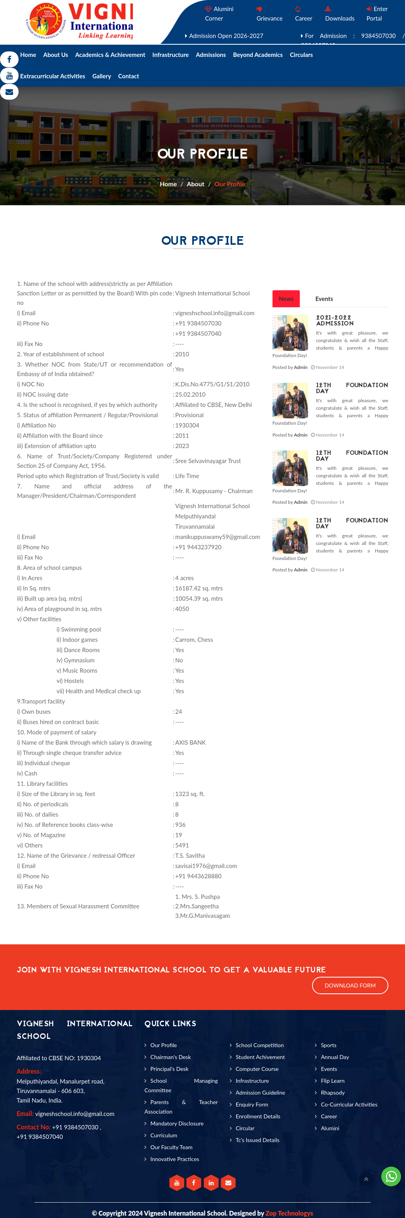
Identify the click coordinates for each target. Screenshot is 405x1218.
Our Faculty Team (171, 1147)
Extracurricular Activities (52, 75)
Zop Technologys (289, 1213)
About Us (56, 54)
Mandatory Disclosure (177, 1123)
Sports (328, 1045)
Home (28, 54)
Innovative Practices (174, 1159)
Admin (300, 367)
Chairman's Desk (170, 1056)
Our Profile (229, 183)
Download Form (350, 985)
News (286, 298)
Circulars (301, 54)
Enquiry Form (252, 1104)
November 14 (327, 367)
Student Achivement (260, 1056)
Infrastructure (170, 54)
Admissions (211, 54)
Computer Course (257, 1068)
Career (329, 1116)
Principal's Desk (169, 1068)
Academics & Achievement (110, 54)
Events (324, 298)
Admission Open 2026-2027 (226, 35)
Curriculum (163, 1135)
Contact (128, 75)
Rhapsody (332, 1092)
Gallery (101, 75)
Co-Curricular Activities (349, 1104)
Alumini (330, 1128)
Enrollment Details (258, 1116)
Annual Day (335, 1056)
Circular (245, 1128)
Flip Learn (332, 1080)
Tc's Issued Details (258, 1140)
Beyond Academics (258, 54)
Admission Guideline (260, 1092)
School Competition (260, 1045)
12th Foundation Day (352, 388)
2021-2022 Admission (335, 321)
